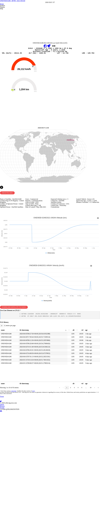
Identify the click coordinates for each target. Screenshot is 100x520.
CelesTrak (16, 463)
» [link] (94, 459)
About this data (11, 244)
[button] (18, 400)
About (40, 511)
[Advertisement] (49, 43)
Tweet (5, 480)
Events (55, 511)
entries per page (15, 395)
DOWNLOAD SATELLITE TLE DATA (18, 369)
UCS (36, 463)
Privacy (47, 511)
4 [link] (74, 459)
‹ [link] (59, 459)
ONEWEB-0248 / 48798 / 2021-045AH (50, 13)
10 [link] (87, 459)
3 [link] (70, 459)
